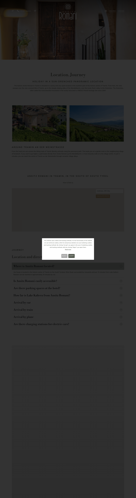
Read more (68, 250)
